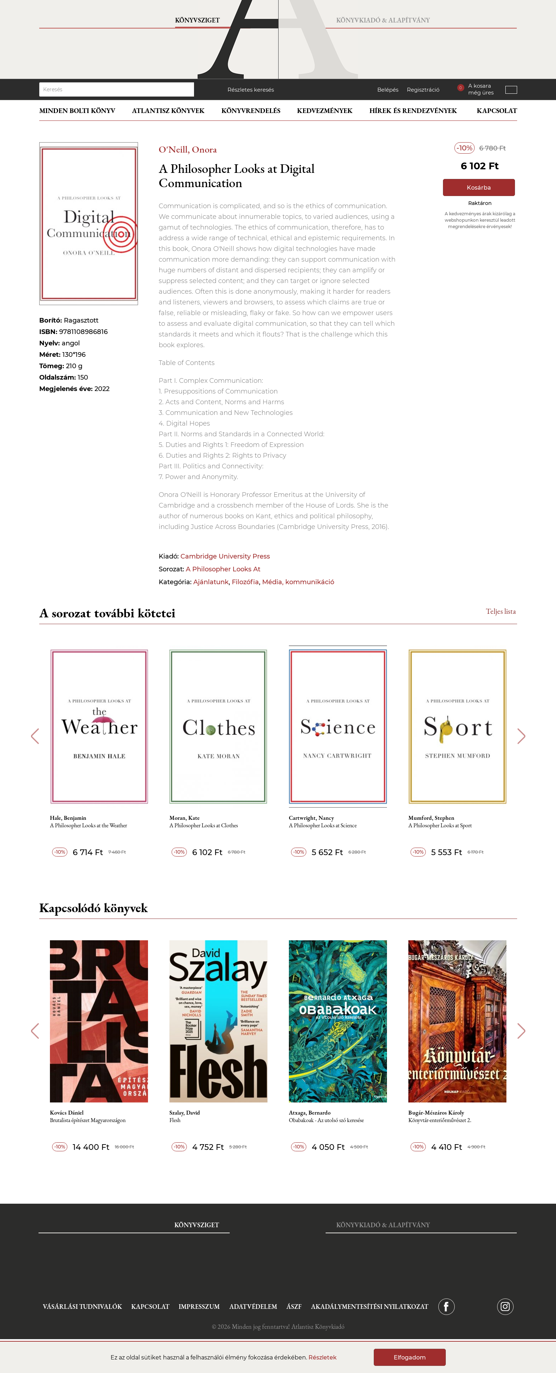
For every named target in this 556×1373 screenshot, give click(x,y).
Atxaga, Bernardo (310, 1113)
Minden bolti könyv (77, 110)
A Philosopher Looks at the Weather (88, 825)
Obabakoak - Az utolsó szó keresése (326, 1120)
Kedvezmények (325, 110)
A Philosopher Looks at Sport (440, 825)
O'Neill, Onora (188, 149)
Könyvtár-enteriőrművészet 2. (439, 1120)
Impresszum (199, 1306)
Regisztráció (423, 89)
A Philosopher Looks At (223, 569)
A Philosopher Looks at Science (323, 825)
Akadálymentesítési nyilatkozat (369, 1306)
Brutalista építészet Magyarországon (88, 1120)
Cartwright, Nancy (311, 818)
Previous (34, 736)
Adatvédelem (253, 1306)
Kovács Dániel (66, 1113)
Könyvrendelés (250, 110)
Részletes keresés (251, 89)
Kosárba (479, 187)
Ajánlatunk (211, 582)
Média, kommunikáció (298, 582)
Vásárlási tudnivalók (82, 1306)
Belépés (387, 89)
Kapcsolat (497, 110)
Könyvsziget (197, 20)
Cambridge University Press (225, 556)
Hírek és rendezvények (413, 110)
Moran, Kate (184, 818)
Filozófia (245, 582)
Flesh (174, 1120)
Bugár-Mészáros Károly (436, 1113)
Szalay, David (184, 1113)
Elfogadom (410, 1357)
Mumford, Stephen (431, 818)
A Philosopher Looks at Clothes (203, 825)
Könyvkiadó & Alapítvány (383, 20)
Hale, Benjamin (68, 818)
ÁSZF (294, 1306)
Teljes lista (501, 611)
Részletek (322, 1357)
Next (521, 736)
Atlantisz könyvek (168, 110)
